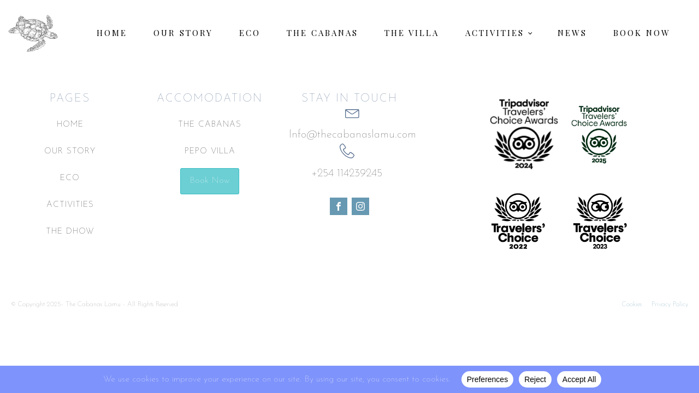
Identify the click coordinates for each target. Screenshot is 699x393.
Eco (249, 32)
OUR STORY (70, 151)
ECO (70, 178)
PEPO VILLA (210, 151)
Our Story (183, 32)
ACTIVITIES (70, 205)
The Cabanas (322, 32)
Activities (494, 32)
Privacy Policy (669, 304)
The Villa (411, 32)
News (572, 32)
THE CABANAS (209, 125)
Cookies (632, 304)
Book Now (642, 32)
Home (112, 32)
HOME (70, 125)
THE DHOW (70, 232)
